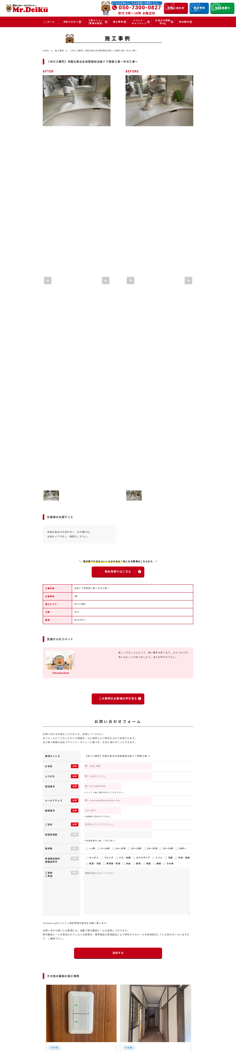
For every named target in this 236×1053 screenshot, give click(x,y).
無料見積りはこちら (119, 571)
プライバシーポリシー (77, 742)
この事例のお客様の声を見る (119, 698)
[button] (47, 280)
